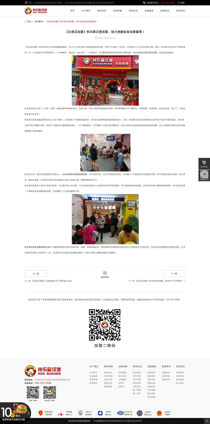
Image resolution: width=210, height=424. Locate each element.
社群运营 (137, 386)
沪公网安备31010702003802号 (108, 421)
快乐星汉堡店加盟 (149, 52)
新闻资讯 (165, 11)
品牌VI (121, 383)
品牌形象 (117, 11)
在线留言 (180, 376)
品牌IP (121, 386)
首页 (72, 11)
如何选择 (151, 372)
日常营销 (137, 376)
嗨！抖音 (137, 393)
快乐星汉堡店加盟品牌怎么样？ (39, 247)
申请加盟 (151, 390)
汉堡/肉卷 (108, 376)
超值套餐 (108, 386)
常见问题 (151, 397)
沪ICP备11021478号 (132, 421)
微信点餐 (137, 383)
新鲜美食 (101, 11)
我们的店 (122, 376)
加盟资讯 (166, 372)
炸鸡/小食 (108, 379)
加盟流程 (151, 376)
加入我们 (180, 383)
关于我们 (86, 11)
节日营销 (137, 379)
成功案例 (39, 21)
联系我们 (180, 11)
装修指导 (151, 386)
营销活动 (133, 11)
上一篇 (36, 274)
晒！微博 (137, 390)
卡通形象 (122, 379)
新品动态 (108, 372)
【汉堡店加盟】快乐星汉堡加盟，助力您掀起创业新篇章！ (72, 21)
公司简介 (93, 372)
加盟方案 (151, 383)
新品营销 (137, 372)
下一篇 (174, 274)
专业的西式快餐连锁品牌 (76, 174)
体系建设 (93, 383)
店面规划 (122, 372)
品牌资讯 (166, 379)
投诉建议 (180, 379)
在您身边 (151, 379)
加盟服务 (149, 11)
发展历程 (93, 379)
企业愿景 (93, 376)
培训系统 (151, 393)
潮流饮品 (108, 383)
